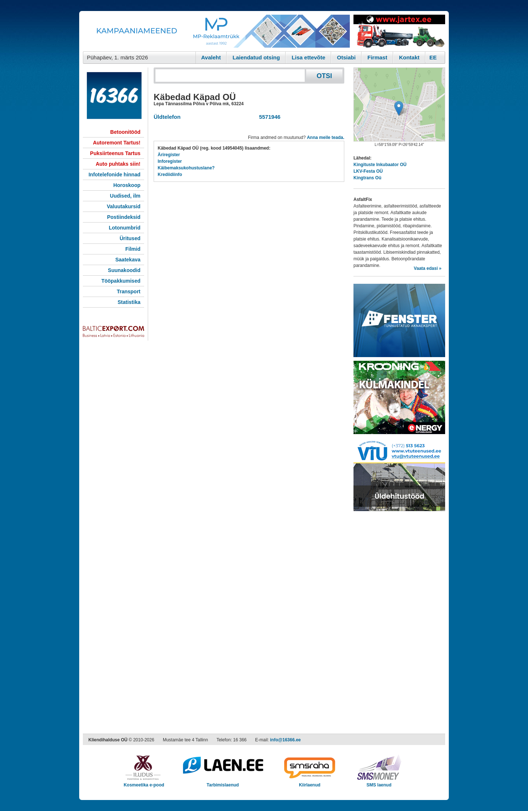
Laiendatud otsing (256, 57)
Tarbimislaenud (223, 783)
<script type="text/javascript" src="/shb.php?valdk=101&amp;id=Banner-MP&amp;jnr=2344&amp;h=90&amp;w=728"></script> (216, 31)
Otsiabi (346, 57)
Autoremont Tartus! (116, 143)
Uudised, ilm (125, 196)
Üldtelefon (167, 117)
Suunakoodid (124, 270)
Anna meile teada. (325, 137)
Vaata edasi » (427, 268)
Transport (128, 291)
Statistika (129, 302)
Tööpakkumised (120, 281)
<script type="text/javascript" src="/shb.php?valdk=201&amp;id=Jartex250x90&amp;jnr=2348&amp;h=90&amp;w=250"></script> (399, 31)
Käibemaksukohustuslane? (186, 167)
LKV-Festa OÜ (368, 171)
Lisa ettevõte (308, 57)
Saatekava (127, 260)
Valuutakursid (123, 206)
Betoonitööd (125, 132)
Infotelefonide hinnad (114, 174)
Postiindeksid (123, 217)
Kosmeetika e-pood (144, 783)
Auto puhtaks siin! (118, 164)
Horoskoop (126, 185)
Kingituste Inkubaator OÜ (380, 164)
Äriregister (169, 154)
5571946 (268, 117)
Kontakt (409, 57)
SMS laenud (378, 783)
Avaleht (211, 57)
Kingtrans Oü (367, 177)
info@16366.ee (285, 739)
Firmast (377, 57)
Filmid (132, 249)
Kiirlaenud (309, 783)
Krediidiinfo (170, 174)
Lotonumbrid (124, 228)
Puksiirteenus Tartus (115, 153)
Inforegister (170, 161)
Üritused (130, 238)
